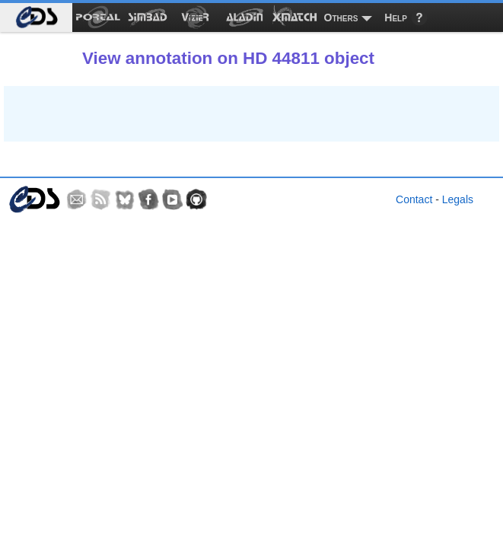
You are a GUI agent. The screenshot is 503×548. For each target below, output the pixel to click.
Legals (457, 199)
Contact (414, 199)
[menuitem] (36, 17)
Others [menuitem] (341, 17)
